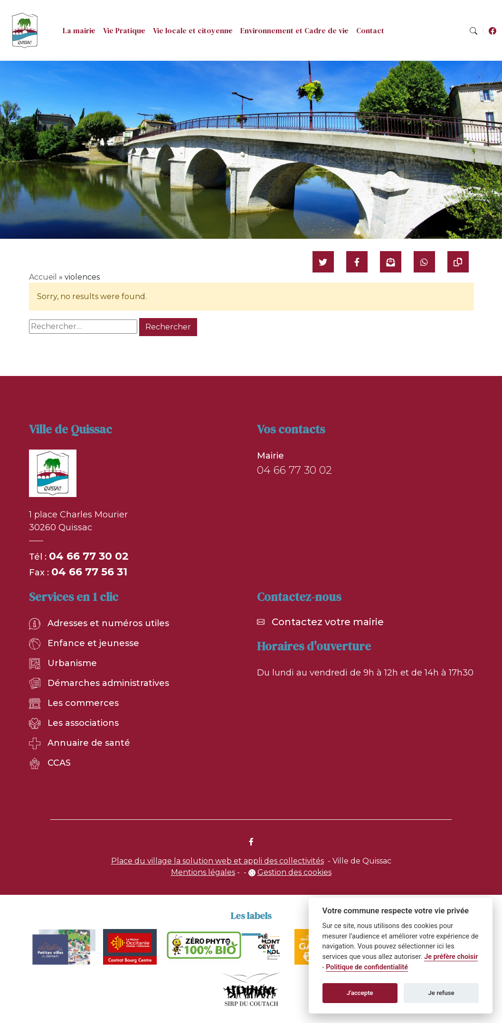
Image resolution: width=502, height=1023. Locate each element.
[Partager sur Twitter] (323, 261)
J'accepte (360, 992)
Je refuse (441, 992)
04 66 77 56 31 (89, 571)
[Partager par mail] (390, 261)
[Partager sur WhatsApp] (424, 261)
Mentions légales (203, 872)
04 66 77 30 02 (89, 556)
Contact (370, 30)
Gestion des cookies (294, 872)
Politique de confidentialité (367, 967)
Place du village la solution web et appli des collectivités (217, 860)
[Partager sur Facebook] (357, 261)
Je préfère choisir (451, 957)
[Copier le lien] (458, 261)
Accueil (43, 277)
